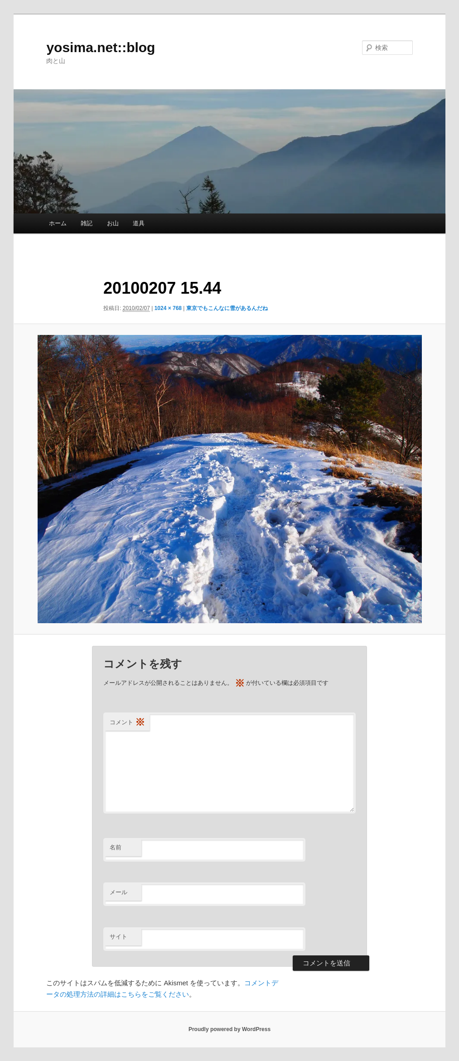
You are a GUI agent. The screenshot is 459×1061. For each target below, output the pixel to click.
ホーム (58, 223)
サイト (118, 936)
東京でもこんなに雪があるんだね (227, 308)
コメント (127, 722)
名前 (115, 847)
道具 (139, 223)
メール (118, 892)
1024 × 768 (168, 308)
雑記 (86, 223)
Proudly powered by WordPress (229, 1029)
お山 (113, 223)
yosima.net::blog (100, 47)
